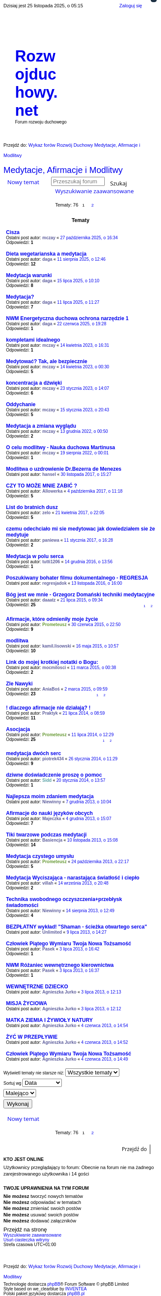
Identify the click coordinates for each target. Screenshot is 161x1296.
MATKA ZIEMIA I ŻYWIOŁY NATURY (49, 1020)
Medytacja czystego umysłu (40, 856)
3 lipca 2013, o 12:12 (101, 1008)
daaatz (49, 600)
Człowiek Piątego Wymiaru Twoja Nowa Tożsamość (68, 944)
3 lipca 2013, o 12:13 (101, 992)
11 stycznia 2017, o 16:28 (88, 540)
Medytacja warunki (29, 275)
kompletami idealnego (33, 340)
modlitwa (17, 641)
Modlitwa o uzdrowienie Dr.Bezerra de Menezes (64, 469)
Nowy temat (23, 182)
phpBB (53, 1284)
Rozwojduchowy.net (36, 83)
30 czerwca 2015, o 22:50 (96, 624)
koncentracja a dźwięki (34, 383)
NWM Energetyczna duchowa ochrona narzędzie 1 (67, 318)
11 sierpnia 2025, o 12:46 (81, 259)
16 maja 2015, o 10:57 (97, 646)
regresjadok (55, 583)
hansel (49, 474)
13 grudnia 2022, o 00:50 (84, 431)
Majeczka (52, 818)
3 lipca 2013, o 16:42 (80, 949)
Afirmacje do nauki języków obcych (49, 813)
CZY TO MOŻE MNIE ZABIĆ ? (41, 486)
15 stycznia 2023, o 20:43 (84, 409)
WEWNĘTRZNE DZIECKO (37, 987)
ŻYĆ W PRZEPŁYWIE (32, 1037)
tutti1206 (51, 561)
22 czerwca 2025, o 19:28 (81, 323)
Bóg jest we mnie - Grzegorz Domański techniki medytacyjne (80, 595)
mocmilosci (54, 667)
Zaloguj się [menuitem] (130, 5)
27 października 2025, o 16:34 (89, 237)
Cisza (12, 232)
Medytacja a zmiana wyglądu (41, 426)
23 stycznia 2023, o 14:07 (84, 388)
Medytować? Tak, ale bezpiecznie (46, 361)
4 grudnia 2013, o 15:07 (89, 818)
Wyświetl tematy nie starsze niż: (61, 1072)
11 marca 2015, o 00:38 (93, 667)
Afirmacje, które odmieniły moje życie (52, 619)
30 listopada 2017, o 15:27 (86, 474)
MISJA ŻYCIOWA (26, 1003)
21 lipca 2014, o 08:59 (84, 713)
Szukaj (118, 182)
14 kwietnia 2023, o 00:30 (84, 366)
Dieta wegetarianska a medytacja (46, 254)
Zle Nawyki (19, 684)
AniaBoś (51, 689)
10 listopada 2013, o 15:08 (92, 840)
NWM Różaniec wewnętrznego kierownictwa (60, 965)
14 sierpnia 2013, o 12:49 (90, 910)
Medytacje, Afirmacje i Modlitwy (63, 170)
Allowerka (53, 491)
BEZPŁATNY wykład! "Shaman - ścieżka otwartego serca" (76, 927)
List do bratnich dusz (32, 507)
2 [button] (92, 205)
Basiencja (53, 840)
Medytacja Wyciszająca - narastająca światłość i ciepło (73, 878)
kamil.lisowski (57, 646)
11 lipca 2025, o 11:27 (78, 302)
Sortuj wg (32, 1083)
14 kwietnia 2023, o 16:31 (84, 345)
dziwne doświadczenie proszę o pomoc (54, 775)
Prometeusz (55, 624)
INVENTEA (76, 1289)
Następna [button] (101, 205)
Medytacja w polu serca (35, 556)
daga (47, 259)
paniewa (51, 540)
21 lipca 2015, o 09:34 (82, 600)
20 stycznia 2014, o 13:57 (80, 780)
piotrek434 (53, 758)
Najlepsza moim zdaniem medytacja (50, 796)
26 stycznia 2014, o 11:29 (93, 758)
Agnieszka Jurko (59, 992)
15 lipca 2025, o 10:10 (78, 280)
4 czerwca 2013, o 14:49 (104, 1059)
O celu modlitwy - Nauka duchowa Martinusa (60, 447)
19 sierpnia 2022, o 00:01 (84, 453)
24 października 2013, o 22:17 (100, 861)
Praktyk (50, 713)
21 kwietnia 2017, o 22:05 (79, 512)
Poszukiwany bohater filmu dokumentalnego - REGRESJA (77, 578)
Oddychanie (21, 404)
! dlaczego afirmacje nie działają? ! (48, 708)
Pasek (49, 949)
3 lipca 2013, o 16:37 (80, 970)
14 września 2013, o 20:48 (83, 883)
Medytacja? (20, 297)
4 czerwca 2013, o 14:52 (104, 1042)
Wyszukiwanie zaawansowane (94, 191)
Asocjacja (18, 729)
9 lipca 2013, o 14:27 (86, 932)
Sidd (47, 780)
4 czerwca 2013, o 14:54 (104, 1025)
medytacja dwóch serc (33, 753)
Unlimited (52, 932)
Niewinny (52, 801)
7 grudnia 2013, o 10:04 (89, 801)
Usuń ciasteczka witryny (26, 1239)
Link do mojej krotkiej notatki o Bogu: (52, 662)
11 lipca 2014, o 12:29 (92, 734)
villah (48, 883)
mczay (49, 237)
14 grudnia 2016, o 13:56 (88, 561)
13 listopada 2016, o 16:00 (96, 583)
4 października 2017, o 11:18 (94, 491)
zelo (47, 512)
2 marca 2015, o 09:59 (85, 689)
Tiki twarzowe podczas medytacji (46, 835)
